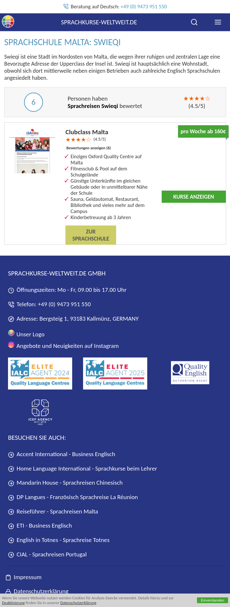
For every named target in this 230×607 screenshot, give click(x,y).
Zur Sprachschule (90, 235)
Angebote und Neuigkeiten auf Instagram (63, 345)
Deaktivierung (13, 602)
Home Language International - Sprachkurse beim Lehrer (82, 468)
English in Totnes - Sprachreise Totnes (58, 540)
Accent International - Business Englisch (61, 454)
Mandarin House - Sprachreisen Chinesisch (65, 482)
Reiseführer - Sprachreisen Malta (53, 511)
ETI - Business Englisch (40, 525)
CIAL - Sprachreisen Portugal (47, 554)
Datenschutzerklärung (78, 602)
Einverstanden (212, 600)
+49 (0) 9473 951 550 (144, 6)
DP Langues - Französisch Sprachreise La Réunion (73, 497)
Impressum (23, 577)
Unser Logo (26, 334)
